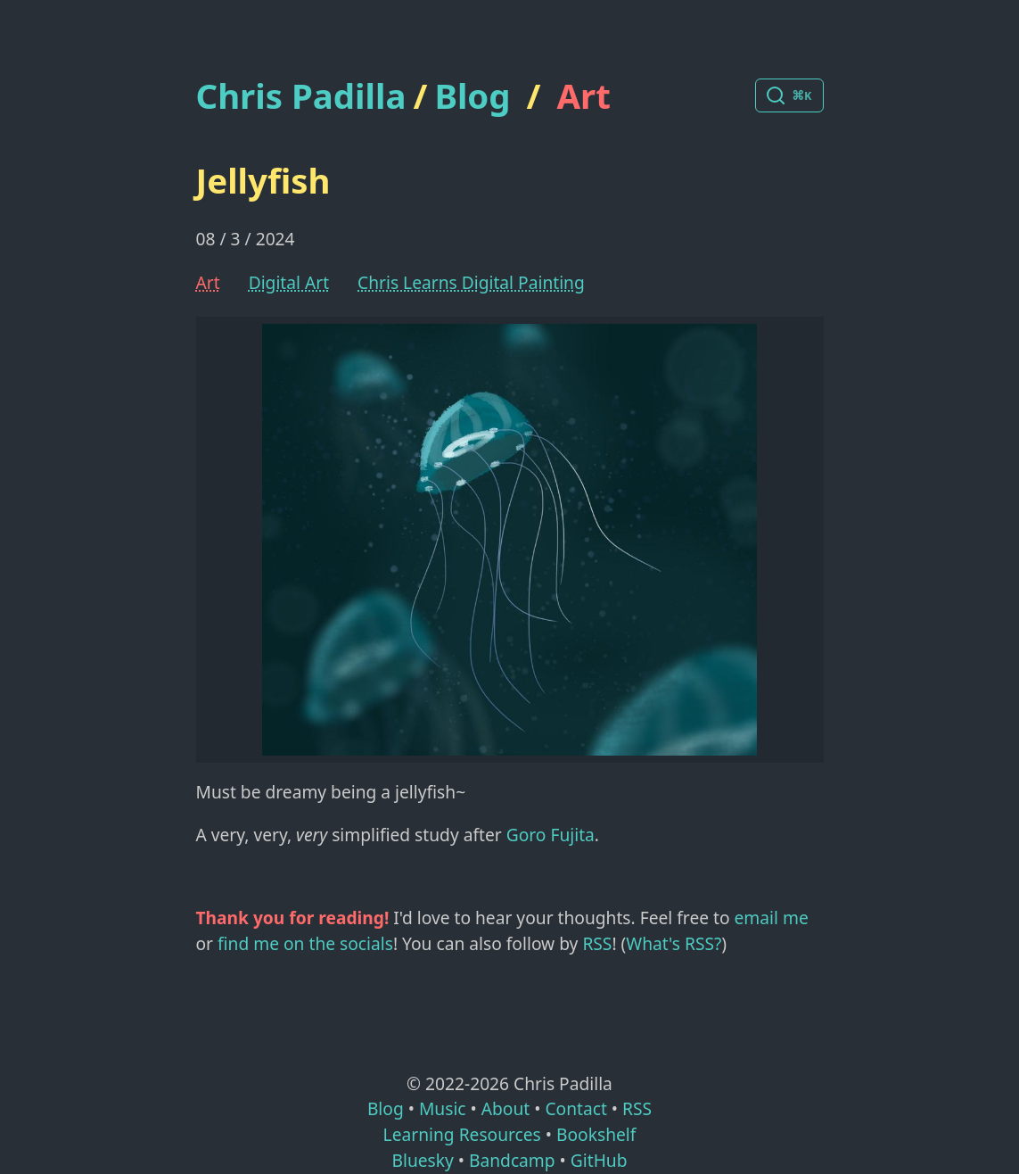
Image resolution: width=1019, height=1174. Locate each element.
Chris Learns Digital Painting (471, 282)
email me (772, 917)
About (505, 1108)
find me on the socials (305, 943)
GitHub (599, 1160)
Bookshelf (596, 1134)
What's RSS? (673, 943)
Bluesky (422, 1160)
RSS (597, 943)
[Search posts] (789, 95)
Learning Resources (462, 1134)
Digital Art (289, 282)
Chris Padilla (301, 96)
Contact (575, 1108)
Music (442, 1108)
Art (584, 95)
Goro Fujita (550, 835)
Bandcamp (512, 1160)
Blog (472, 95)
